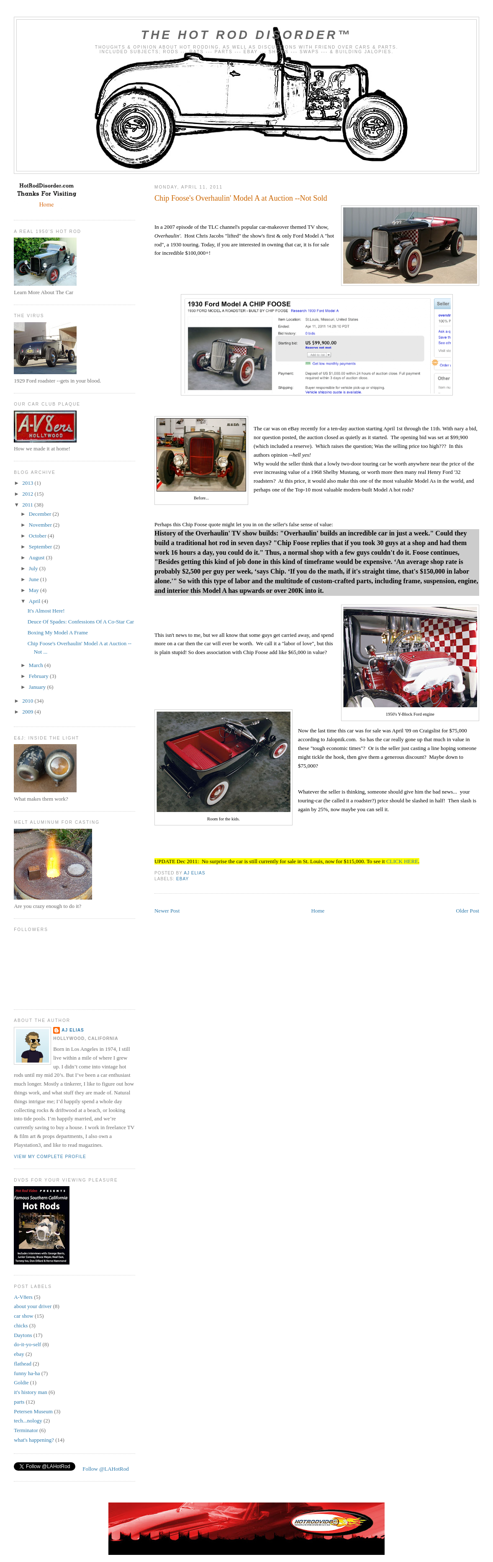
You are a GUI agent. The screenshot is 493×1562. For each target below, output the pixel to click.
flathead (22, 1363)
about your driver (32, 1306)
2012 (28, 494)
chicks (21, 1325)
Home (318, 911)
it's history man (30, 1392)
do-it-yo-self (27, 1344)
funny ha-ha (27, 1373)
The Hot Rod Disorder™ (246, 34)
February (39, 676)
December (41, 514)
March (36, 665)
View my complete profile (50, 1156)
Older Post (467, 911)
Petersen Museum (33, 1411)
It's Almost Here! (46, 611)
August (37, 557)
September (41, 546)
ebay (182, 879)
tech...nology (28, 1420)
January (38, 687)
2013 (28, 483)
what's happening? (34, 1440)
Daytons (23, 1335)
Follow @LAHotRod (105, 1469)
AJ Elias (73, 1030)
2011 (28, 505)
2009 (28, 712)
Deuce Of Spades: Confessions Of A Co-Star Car (81, 621)
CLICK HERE (402, 861)
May (34, 590)
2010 (28, 701)
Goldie (21, 1382)
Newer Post (167, 911)
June (34, 579)
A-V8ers (23, 1297)
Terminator (26, 1430)
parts (19, 1402)
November (41, 525)
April (35, 601)
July (34, 568)
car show (23, 1316)
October (38, 536)
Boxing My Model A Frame (58, 632)
